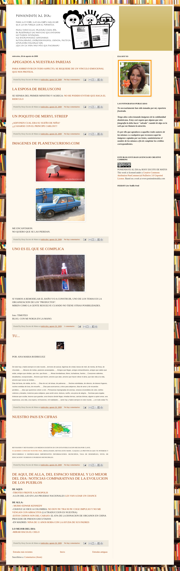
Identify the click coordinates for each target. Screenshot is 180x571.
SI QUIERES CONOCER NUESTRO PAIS (27, 451)
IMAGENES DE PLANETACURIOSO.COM (45, 143)
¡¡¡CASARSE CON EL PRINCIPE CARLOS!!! (34, 126)
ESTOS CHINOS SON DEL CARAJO (31, 515)
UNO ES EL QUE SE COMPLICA (38, 249)
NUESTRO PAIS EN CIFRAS (34, 417)
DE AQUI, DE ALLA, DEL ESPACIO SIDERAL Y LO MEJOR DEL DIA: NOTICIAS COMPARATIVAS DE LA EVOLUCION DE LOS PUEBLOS (60, 478)
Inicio (62, 552)
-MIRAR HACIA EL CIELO (26, 532)
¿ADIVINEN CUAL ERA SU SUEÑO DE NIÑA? (36, 123)
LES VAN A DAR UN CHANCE (80, 495)
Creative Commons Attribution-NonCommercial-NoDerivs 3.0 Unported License (140, 175)
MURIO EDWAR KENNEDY (28, 505)
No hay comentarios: (72, 80)
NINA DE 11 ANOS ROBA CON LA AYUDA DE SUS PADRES (58, 522)
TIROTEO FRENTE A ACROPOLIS (30, 492)
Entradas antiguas (100, 552)
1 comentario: (69, 326)
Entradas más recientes (22, 552)
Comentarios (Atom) (33, 557)
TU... (16, 336)
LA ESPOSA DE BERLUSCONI (36, 89)
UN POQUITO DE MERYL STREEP (40, 116)
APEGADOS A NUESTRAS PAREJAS (41, 62)
